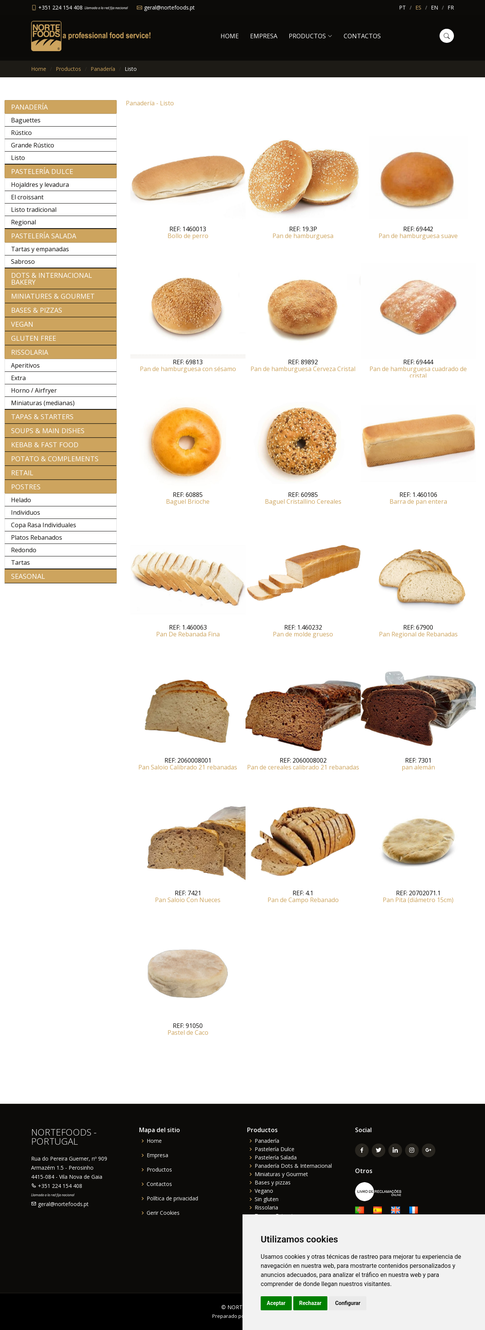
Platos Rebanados (36, 541)
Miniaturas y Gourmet (281, 1174)
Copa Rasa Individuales (43, 529)
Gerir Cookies (163, 1213)
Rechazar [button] (310, 1303)
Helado (21, 504)
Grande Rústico (32, 149)
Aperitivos (25, 369)
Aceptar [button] (276, 1303)
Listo (18, 162)
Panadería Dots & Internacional (293, 1166)
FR (450, 7)
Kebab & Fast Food (44, 448)
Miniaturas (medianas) (43, 407)
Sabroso (23, 266)
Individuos (25, 516)
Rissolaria (29, 356)
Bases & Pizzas (36, 314)
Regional (23, 226)
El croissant (27, 201)
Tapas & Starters (42, 420)
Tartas (20, 566)
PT (402, 7)
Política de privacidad (172, 1198)
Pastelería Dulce (42, 175)
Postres (26, 490)
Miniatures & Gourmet (53, 300)
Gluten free (33, 342)
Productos (68, 68)
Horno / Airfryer (34, 394)
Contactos (362, 36)
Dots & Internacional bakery (51, 283)
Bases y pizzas (273, 1182)
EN (434, 7)
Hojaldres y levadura (40, 189)
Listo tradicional (33, 214)
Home (230, 36)
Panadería (103, 68)
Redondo (23, 554)
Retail (22, 476)
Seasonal (28, 580)
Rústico (21, 137)
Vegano (264, 1191)
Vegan (22, 328)
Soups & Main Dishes (47, 434)
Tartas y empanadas (40, 253)
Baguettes (26, 124)
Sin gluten (266, 1199)
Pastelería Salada (43, 239)
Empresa (263, 36)
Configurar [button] (347, 1303)
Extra (18, 382)
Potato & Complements (55, 462)
